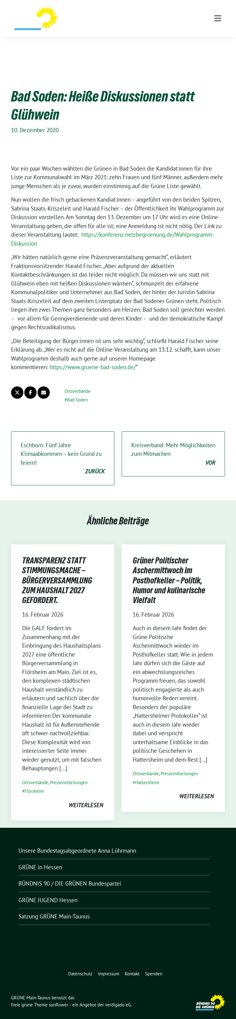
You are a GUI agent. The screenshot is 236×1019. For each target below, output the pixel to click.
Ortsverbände (78, 382)
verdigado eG (118, 995)
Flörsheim (34, 781)
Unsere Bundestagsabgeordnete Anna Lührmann (77, 841)
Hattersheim (147, 773)
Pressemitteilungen (69, 773)
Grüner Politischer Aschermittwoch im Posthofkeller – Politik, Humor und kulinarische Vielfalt (169, 571)
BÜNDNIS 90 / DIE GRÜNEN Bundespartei (69, 874)
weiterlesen (86, 795)
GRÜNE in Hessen (40, 857)
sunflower (58, 995)
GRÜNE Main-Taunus (94, 17)
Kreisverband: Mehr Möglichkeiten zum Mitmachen (173, 445)
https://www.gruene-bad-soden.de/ (92, 357)
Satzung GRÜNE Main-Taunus (54, 906)
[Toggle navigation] (217, 43)
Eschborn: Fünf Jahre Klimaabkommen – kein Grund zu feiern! (63, 449)
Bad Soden (77, 390)
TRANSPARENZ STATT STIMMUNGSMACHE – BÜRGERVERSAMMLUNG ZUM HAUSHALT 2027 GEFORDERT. (57, 571)
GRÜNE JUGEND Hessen (47, 890)
